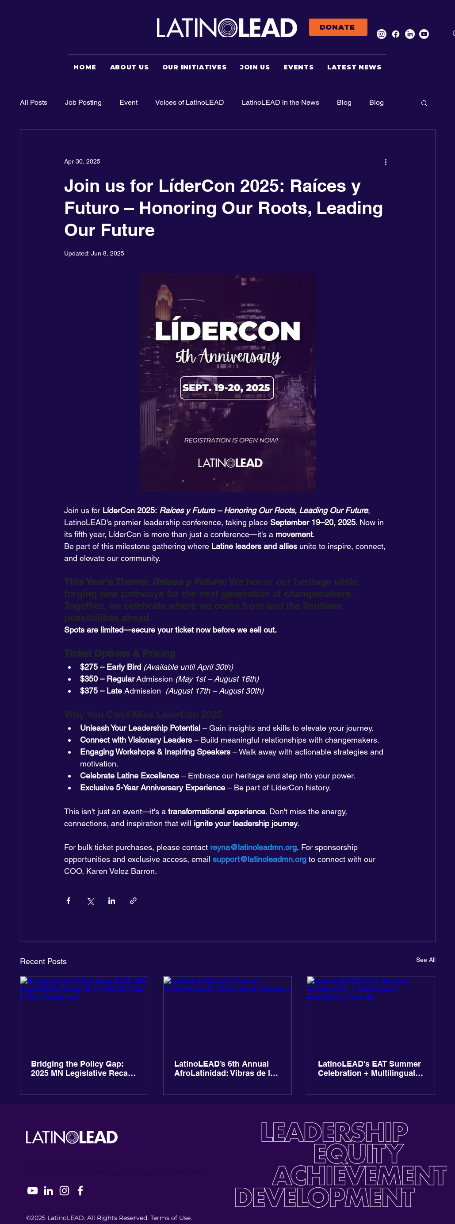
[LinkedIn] (410, 34)
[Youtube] (424, 34)
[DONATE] (338, 27)
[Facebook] (396, 34)
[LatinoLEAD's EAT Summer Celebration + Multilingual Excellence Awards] (371, 1012)
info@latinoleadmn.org (83, 1164)
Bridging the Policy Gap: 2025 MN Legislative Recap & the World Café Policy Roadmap (82, 1068)
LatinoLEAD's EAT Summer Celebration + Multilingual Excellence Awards (369, 1068)
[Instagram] (381, 34)
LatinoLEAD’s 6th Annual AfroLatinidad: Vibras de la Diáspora (224, 1068)
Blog (344, 102)
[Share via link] (133, 900)
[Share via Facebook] (68, 900)
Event (128, 102)
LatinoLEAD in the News (280, 102)
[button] (424, 102)
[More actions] (386, 161)
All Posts (33, 102)
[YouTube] (32, 1190)
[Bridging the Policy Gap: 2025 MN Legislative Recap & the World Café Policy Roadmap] (84, 1012)
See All (426, 959)
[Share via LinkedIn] (111, 900)
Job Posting (83, 102)
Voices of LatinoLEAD (189, 102)
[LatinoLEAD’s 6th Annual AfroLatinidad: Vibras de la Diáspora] (227, 1012)
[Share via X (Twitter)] (90, 900)
